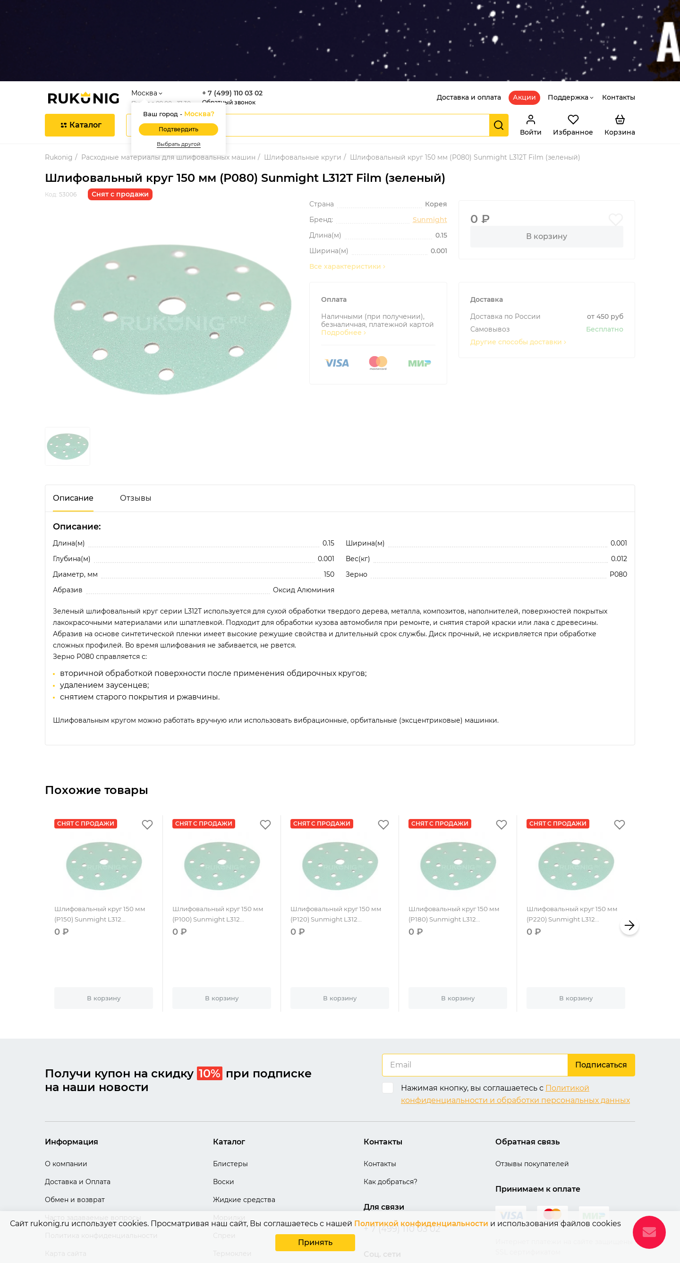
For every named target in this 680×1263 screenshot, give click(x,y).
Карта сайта (65, 1197)
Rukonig (59, 100)
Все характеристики (348, 210)
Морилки (229, 1161)
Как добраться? (390, 1125)
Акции (524, 40)
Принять (315, 1243)
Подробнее (344, 276)
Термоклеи (232, 1197)
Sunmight (430, 163)
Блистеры (230, 1107)
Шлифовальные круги (302, 100)
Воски (223, 1125)
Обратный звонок (232, 45)
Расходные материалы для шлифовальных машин (168, 100)
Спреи (224, 1179)
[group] (171, 262)
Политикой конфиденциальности (421, 1225)
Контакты (618, 40)
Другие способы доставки (519, 286)
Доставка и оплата (469, 40)
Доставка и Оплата (77, 1125)
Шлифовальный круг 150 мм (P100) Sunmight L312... (221, 863)
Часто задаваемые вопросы (93, 1161)
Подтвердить (182, 73)
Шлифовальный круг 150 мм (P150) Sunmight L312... (103, 863)
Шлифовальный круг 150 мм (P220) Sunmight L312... (575, 863)
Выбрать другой (182, 88)
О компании (66, 1107)
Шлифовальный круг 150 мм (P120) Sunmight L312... (339, 863)
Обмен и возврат (75, 1143)
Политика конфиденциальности (101, 1179)
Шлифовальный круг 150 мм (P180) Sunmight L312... (457, 863)
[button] (629, 868)
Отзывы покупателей (532, 1107)
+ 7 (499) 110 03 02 (236, 37)
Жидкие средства (244, 1143)
